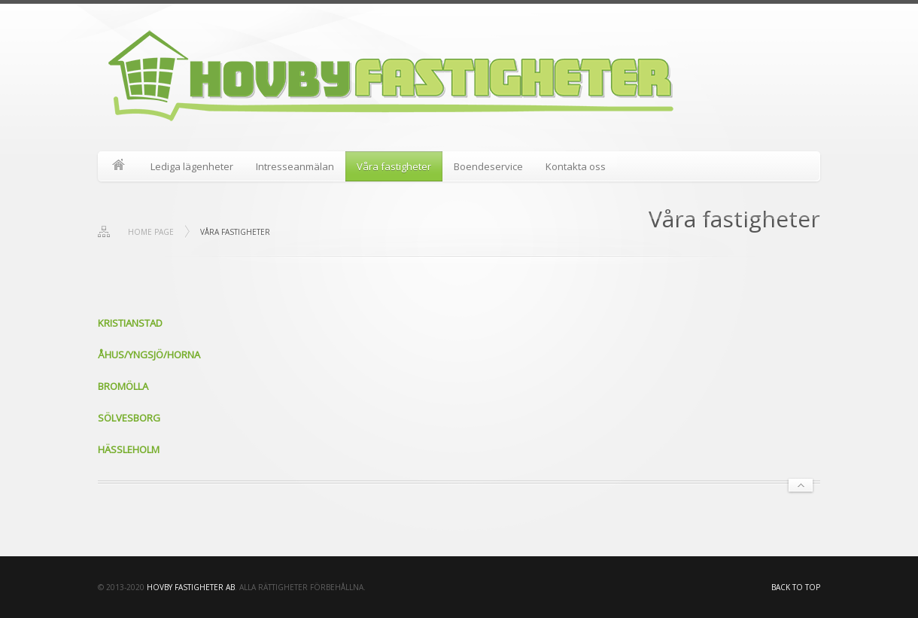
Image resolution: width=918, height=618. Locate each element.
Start (118, 166)
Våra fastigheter (394, 166)
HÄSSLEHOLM (129, 449)
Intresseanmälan (295, 166)
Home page (151, 232)
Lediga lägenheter (191, 166)
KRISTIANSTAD (130, 323)
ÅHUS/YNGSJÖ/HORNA (149, 354)
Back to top (795, 587)
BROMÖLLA (123, 386)
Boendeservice (488, 166)
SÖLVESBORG (129, 418)
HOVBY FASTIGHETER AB (191, 587)
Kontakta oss (576, 166)
